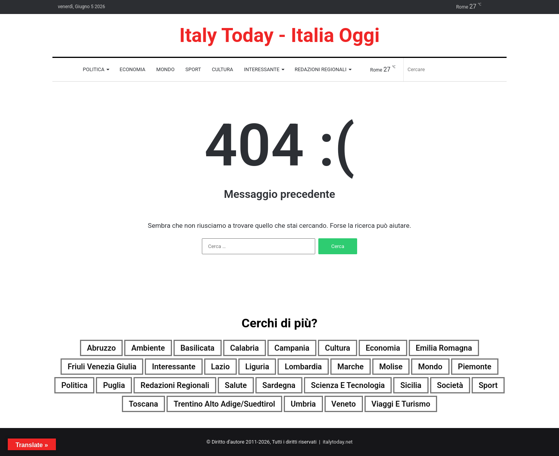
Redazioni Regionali (321, 69)
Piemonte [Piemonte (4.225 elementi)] (474, 366)
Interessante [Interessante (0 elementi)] (173, 366)
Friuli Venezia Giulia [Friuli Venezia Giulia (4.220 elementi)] (102, 366)
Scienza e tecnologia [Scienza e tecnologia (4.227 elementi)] (348, 385)
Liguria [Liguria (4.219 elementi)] (257, 366)
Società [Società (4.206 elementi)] (450, 385)
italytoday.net (337, 442)
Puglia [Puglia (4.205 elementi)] (114, 385)
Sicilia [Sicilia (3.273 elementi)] (410, 385)
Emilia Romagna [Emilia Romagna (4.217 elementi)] (444, 348)
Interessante (262, 69)
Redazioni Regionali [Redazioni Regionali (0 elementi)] (175, 385)
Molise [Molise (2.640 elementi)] (391, 366)
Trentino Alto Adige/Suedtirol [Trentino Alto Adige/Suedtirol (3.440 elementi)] (224, 404)
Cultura (222, 69)
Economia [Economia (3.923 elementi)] (383, 348)
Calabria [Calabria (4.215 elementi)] (244, 348)
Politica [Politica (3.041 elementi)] (74, 385)
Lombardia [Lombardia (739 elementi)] (303, 366)
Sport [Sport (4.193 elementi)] (488, 385)
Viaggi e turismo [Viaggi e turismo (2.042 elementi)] (401, 404)
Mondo (165, 69)
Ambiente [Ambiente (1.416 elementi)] (148, 348)
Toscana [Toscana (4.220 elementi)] (143, 404)
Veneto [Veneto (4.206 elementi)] (344, 404)
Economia (133, 69)
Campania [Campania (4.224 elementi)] (291, 348)
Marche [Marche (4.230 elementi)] (350, 366)
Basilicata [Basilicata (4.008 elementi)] (198, 348)
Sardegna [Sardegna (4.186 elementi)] (278, 385)
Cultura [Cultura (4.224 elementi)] (337, 348)
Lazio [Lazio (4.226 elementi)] (220, 366)
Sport (193, 69)
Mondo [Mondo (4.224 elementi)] (430, 366)
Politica (93, 69)
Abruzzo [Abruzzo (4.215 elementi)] (101, 348)
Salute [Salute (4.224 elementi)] (236, 385)
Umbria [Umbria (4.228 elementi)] (303, 404)
